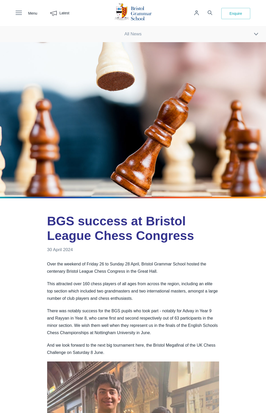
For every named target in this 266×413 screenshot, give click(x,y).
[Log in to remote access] (196, 13)
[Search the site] (210, 13)
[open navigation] (21, 13)
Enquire (236, 13)
